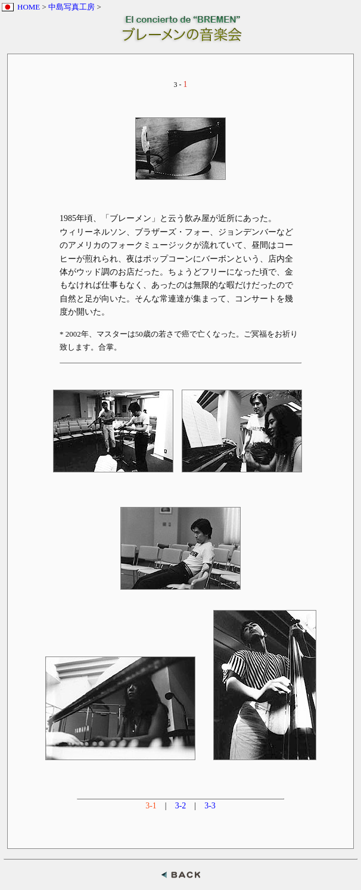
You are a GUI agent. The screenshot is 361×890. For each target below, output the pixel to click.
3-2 (180, 805)
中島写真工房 (71, 6)
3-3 (210, 805)
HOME (28, 6)
